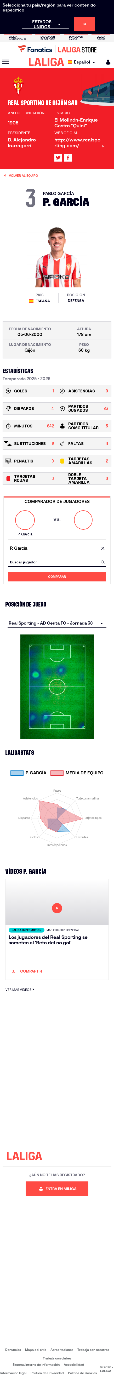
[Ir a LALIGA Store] (57, 49)
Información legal (13, 1373)
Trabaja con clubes (57, 1358)
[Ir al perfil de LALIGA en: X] (58, 158)
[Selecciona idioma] (83, 62)
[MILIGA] (106, 62)
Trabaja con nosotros (93, 1349)
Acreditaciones (61, 1349)
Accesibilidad (74, 1364)
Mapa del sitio (35, 1349)
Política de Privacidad (47, 1373)
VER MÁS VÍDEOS (20, 989)
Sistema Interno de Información (36, 1364)
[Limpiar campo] (103, 548)
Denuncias (13, 1349)
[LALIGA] (46, 62)
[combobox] (57, 548)
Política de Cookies (82, 1373)
